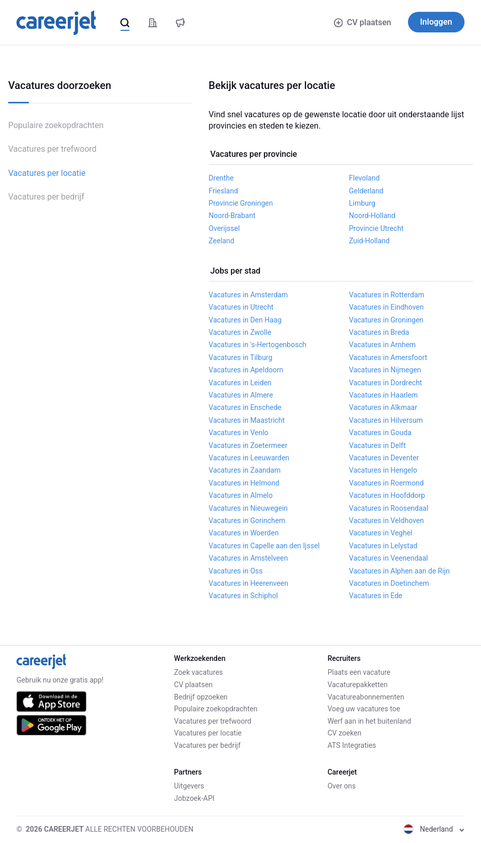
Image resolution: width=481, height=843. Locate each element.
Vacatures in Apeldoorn (246, 370)
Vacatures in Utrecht (241, 307)
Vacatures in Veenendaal (388, 558)
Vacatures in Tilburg (241, 357)
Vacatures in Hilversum (386, 420)
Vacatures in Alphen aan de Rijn (399, 571)
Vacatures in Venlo (239, 432)
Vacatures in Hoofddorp (387, 495)
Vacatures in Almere (241, 395)
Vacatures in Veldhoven (386, 520)
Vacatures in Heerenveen (249, 583)
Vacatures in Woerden (244, 533)
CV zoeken (345, 733)
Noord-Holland (372, 215)
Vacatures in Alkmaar (383, 407)
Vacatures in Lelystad (383, 546)
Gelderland (366, 191)
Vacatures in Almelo (241, 495)
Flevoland (364, 178)
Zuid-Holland (369, 241)
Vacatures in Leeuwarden (249, 458)
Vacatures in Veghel (380, 533)
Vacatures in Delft (377, 445)
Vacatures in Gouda (380, 432)
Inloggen (436, 22)
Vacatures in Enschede (245, 407)
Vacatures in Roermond (386, 483)
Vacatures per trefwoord (52, 149)
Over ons (342, 786)
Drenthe (221, 178)
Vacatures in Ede (375, 595)
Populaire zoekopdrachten (55, 125)
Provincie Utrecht (376, 228)
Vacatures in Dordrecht (385, 383)
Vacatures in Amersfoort (388, 357)
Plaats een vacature (359, 672)
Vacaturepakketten (358, 684)
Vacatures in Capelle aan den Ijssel (264, 546)
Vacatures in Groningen (386, 320)
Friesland (223, 191)
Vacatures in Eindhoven (386, 307)
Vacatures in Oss (236, 571)
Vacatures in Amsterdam (248, 295)
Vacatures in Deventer (384, 458)
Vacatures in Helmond (244, 483)
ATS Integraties (352, 745)
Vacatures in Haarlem (383, 395)
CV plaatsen (362, 22)
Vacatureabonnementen (366, 697)
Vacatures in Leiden (240, 383)
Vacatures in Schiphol (243, 595)
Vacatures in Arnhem (382, 344)
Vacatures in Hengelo (383, 470)
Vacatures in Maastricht (247, 420)
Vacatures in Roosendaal (388, 508)
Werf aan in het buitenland (369, 721)
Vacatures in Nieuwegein (248, 508)
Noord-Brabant (232, 215)
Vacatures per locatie (46, 173)
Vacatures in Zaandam (245, 470)
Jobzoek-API (194, 798)
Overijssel (224, 228)
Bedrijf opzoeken (200, 697)
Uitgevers (189, 786)
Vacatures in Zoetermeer (248, 445)
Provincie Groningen (241, 203)
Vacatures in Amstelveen (248, 558)
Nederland (434, 829)
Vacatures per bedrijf (46, 197)
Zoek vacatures (198, 672)
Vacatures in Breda (379, 332)
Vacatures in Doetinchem (389, 583)
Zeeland (222, 241)
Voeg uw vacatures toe (364, 709)
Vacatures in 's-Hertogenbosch (258, 344)
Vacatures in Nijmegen (385, 370)
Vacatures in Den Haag (245, 320)
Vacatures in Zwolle (240, 332)
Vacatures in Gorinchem (247, 520)
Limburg (362, 203)
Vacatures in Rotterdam (386, 295)
